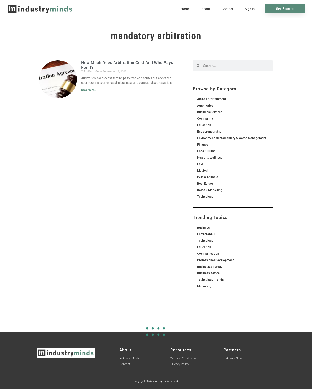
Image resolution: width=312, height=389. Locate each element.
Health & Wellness (209, 157)
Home (185, 9)
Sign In (250, 9)
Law (200, 164)
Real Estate (205, 183)
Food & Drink (205, 151)
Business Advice (208, 273)
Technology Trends (210, 279)
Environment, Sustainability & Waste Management (231, 138)
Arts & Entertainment (211, 99)
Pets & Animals (207, 177)
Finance (202, 144)
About (205, 9)
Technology (205, 196)
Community (205, 118)
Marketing (204, 286)
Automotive (205, 105)
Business (203, 227)
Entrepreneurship (209, 131)
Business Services (209, 112)
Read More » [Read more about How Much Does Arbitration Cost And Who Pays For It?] (88, 90)
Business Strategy (209, 266)
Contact (227, 9)
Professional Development (215, 260)
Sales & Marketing (209, 190)
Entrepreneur (206, 234)
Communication (208, 253)
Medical (202, 170)
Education (204, 125)
